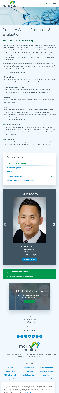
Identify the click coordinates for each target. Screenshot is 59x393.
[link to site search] (47, 3)
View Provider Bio (29, 259)
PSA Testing (11, 172)
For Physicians (29, 367)
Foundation (29, 371)
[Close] (52, 387)
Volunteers (46, 375)
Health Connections (29, 375)
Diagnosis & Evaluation (17, 163)
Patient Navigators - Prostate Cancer (20, 180)
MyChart (11, 379)
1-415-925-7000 (29, 330)
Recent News (10, 371)
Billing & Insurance (46, 367)
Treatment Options (14, 168)
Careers (11, 367)
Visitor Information (11, 375)
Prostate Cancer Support (16, 176)
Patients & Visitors (46, 371)
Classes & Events (46, 379)
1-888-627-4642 (29, 323)
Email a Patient (28, 379)
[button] (54, 3)
